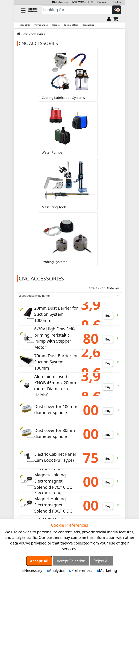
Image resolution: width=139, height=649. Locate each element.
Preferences (80, 570)
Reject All (101, 560)
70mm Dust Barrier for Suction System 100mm (56, 362)
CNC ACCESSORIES (34, 34)
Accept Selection (71, 560)
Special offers (71, 24)
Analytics (56, 570)
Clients (56, 24)
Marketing (107, 570)
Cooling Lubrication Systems (63, 97)
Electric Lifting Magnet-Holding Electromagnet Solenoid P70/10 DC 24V (53, 481)
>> (118, 288)
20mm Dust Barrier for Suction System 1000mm (56, 314)
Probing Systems (54, 261)
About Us (25, 24)
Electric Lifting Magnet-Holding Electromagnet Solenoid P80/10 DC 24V (53, 505)
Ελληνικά (102, 2)
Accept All (39, 560)
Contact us (88, 24)
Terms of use (41, 24)
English (117, 2)
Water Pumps (52, 152)
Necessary (32, 570)
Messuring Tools (54, 207)
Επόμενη (112, 288)
